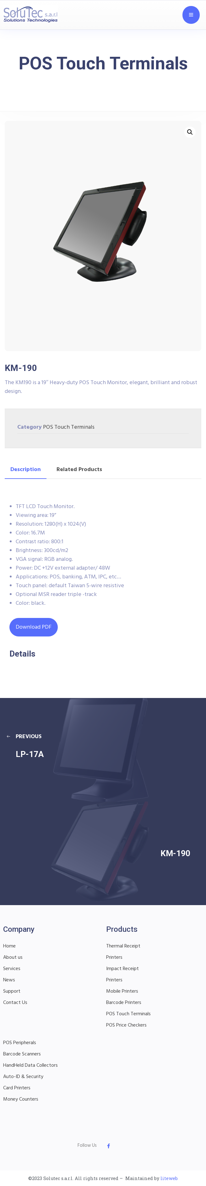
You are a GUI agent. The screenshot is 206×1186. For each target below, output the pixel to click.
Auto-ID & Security (23, 1077)
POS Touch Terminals (69, 427)
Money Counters (20, 1099)
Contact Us (15, 1003)
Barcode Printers (123, 1003)
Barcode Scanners (22, 1054)
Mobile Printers (122, 991)
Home (9, 946)
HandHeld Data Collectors (30, 1065)
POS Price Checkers (126, 1025)
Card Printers (16, 1088)
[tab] (25, 470)
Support (11, 991)
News (9, 980)
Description (25, 469)
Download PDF (34, 627)
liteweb (169, 1178)
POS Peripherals (19, 1043)
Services (11, 969)
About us (13, 957)
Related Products (79, 469)
